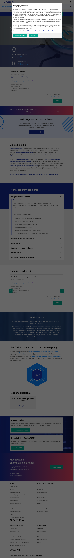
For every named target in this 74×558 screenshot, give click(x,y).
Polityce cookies (50, 30)
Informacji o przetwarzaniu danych (35, 30)
